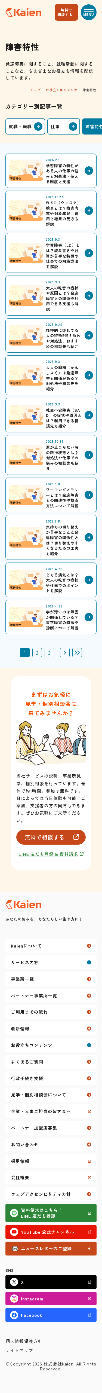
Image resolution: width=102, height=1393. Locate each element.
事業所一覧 (22, 979)
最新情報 (20, 1028)
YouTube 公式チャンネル (47, 1232)
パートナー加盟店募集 (34, 1128)
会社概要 (20, 1177)
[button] (89, 12)
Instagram (32, 1298)
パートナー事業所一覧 (34, 995)
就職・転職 (20, 126)
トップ (35, 89)
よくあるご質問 (27, 1061)
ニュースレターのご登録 (46, 1248)
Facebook (31, 1315)
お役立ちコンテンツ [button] (31, 1045)
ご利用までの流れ (29, 1012)
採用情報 (20, 1161)
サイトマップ (19, 1350)
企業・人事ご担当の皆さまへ (41, 1111)
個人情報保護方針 (23, 1341)
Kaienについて (26, 945)
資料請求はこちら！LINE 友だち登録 (42, 1213)
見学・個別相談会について (38, 1094)
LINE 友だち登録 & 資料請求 (48, 853)
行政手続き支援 (27, 1078)
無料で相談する (65, 12)
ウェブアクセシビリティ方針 (41, 1194)
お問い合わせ (25, 1144)
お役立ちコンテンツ (62, 89)
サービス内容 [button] (25, 962)
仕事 (55, 126)
